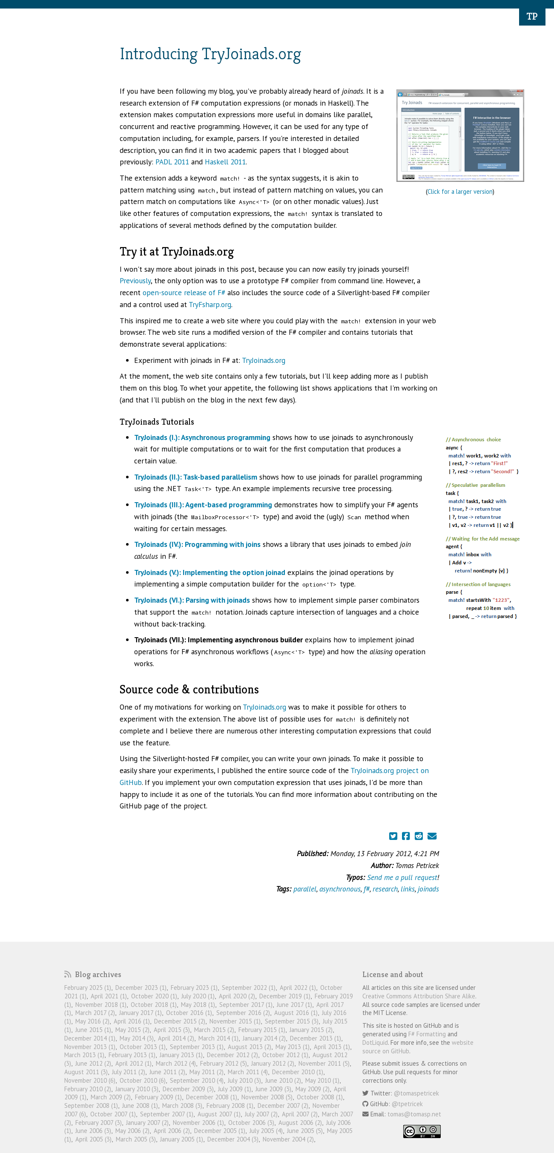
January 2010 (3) (136, 1089)
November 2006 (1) (198, 1122)
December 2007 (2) (283, 1105)
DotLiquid (375, 1042)
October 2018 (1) (154, 1005)
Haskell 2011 (225, 162)
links (408, 889)
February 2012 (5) (223, 1063)
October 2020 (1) (154, 996)
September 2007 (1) (166, 1114)
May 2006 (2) (132, 1131)
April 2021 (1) (109, 996)
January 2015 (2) (311, 1030)
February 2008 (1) (230, 1105)
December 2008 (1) (211, 1097)
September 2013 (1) (197, 1047)
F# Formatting (427, 1034)
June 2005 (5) (305, 1131)
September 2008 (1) (91, 1105)
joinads (428, 889)
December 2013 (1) (315, 1038)
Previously (135, 280)
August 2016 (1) (296, 1013)
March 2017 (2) (95, 1013)
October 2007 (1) (113, 1114)
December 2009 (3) (188, 1089)
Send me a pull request (402, 877)
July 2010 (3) (244, 1080)
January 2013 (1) (181, 1055)
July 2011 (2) (128, 1072)
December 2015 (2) (179, 1021)
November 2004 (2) (288, 1139)
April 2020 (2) (237, 996)
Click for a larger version (460, 191)
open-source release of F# (184, 292)
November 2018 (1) (100, 1005)
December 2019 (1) (284, 996)
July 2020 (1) (198, 996)
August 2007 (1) (219, 1114)
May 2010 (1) (322, 1080)
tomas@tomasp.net (414, 1114)
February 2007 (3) (98, 1122)
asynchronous (340, 889)
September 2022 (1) (249, 987)
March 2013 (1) (84, 1055)
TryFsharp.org (210, 304)
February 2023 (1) (194, 987)
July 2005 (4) (266, 1131)
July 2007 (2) (261, 1114)
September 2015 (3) (292, 1021)
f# (367, 889)
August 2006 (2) (300, 1122)
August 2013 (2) (249, 1047)
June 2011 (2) (167, 1072)
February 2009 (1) (158, 1097)
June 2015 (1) (93, 1030)
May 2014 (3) (137, 1038)
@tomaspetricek (416, 1093)
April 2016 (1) (132, 1021)
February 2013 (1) (132, 1055)
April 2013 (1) (332, 1047)
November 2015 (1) (235, 1021)
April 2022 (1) (298, 987)
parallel (304, 889)
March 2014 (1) (218, 1038)
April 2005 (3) (93, 1139)
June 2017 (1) (294, 1005)
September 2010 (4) (197, 1080)
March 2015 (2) (214, 1030)
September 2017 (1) (246, 1005)
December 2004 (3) (232, 1139)
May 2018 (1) (198, 1005)
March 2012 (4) (176, 1063)
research (385, 889)
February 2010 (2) (87, 1089)
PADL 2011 (172, 162)
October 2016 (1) (189, 1013)
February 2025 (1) (87, 987)
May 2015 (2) (132, 1030)
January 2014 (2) (264, 1038)
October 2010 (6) (143, 1080)
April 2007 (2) (300, 1114)
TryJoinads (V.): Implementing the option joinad (209, 572)
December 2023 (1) (140, 987)
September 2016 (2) (243, 1013)
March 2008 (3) (182, 1105)
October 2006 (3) (251, 1122)
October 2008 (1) (320, 1097)
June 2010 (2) (283, 1080)
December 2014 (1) (89, 1038)
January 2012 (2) (272, 1063)
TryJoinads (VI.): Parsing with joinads (192, 600)
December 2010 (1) (297, 1072)
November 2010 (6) (89, 1080)
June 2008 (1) (140, 1105)
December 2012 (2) (232, 1055)
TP (532, 16)
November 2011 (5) (324, 1063)
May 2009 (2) (313, 1089)
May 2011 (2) (206, 1072)
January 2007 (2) (147, 1122)
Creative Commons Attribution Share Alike (418, 996)
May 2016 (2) (92, 1021)
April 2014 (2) (176, 1038)
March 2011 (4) (248, 1072)
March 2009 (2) (111, 1097)
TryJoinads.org (263, 360)
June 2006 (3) (93, 1131)
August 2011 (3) (86, 1072)
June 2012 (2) (93, 1063)
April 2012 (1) (133, 1063)
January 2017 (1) (140, 1013)
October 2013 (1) (143, 1047)
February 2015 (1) (261, 1030)
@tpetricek (407, 1104)
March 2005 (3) (136, 1139)
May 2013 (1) (293, 1047)
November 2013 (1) (89, 1047)
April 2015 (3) (172, 1030)
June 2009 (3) (273, 1089)
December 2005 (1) (219, 1131)
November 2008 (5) (267, 1097)
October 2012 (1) (285, 1055)
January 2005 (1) (181, 1139)
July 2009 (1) (234, 1089)
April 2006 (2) (172, 1131)
